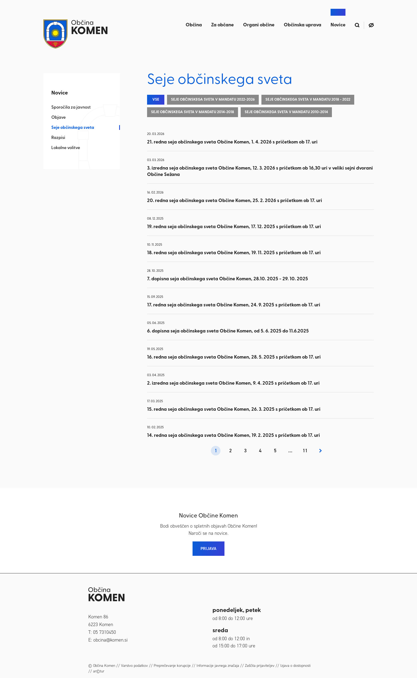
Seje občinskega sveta (72, 128)
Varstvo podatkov (134, 665)
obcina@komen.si (110, 640)
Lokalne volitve (65, 148)
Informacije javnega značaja (218, 665)
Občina (194, 25)
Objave (58, 118)
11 (305, 450)
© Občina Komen (101, 665)
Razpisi (58, 138)
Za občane (222, 25)
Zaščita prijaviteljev (259, 665)
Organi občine (258, 25)
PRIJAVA (208, 548)
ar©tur (98, 671)
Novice (338, 25)
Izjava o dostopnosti (295, 665)
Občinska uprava (302, 25)
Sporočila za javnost (71, 107)
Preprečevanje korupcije (172, 665)
